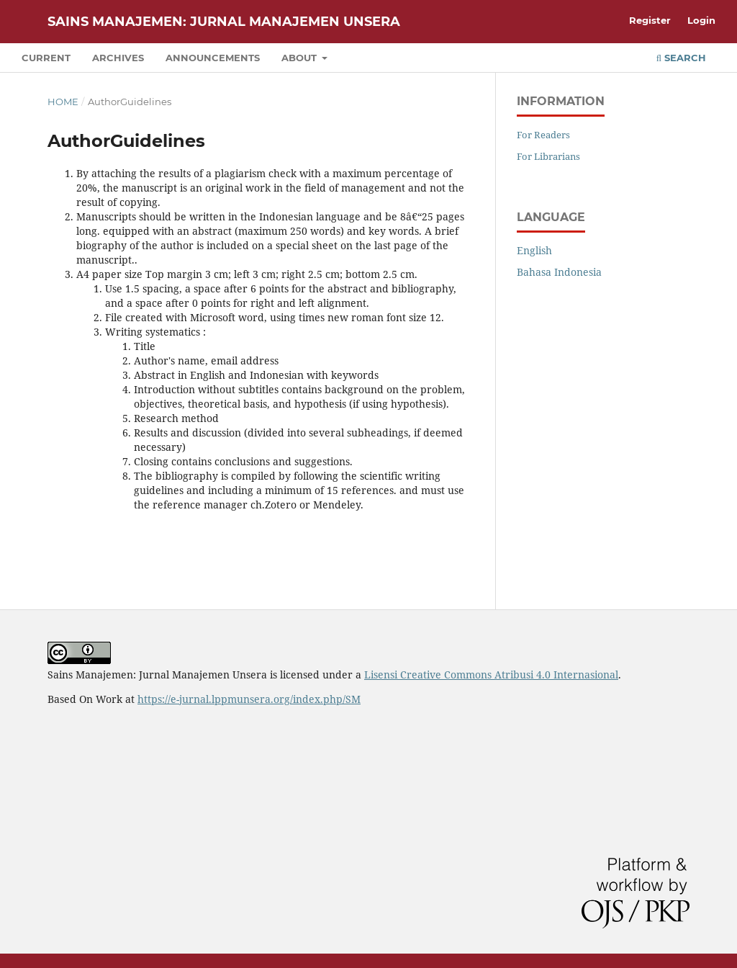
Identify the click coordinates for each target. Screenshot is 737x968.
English (534, 250)
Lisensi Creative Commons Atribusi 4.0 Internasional (491, 674)
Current (46, 57)
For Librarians (548, 156)
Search (681, 57)
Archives (118, 57)
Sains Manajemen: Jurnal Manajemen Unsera (224, 22)
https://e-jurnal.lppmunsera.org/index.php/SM (249, 699)
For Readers (543, 134)
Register (650, 20)
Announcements (213, 57)
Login (701, 20)
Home (63, 101)
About (300, 57)
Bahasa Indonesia (559, 272)
